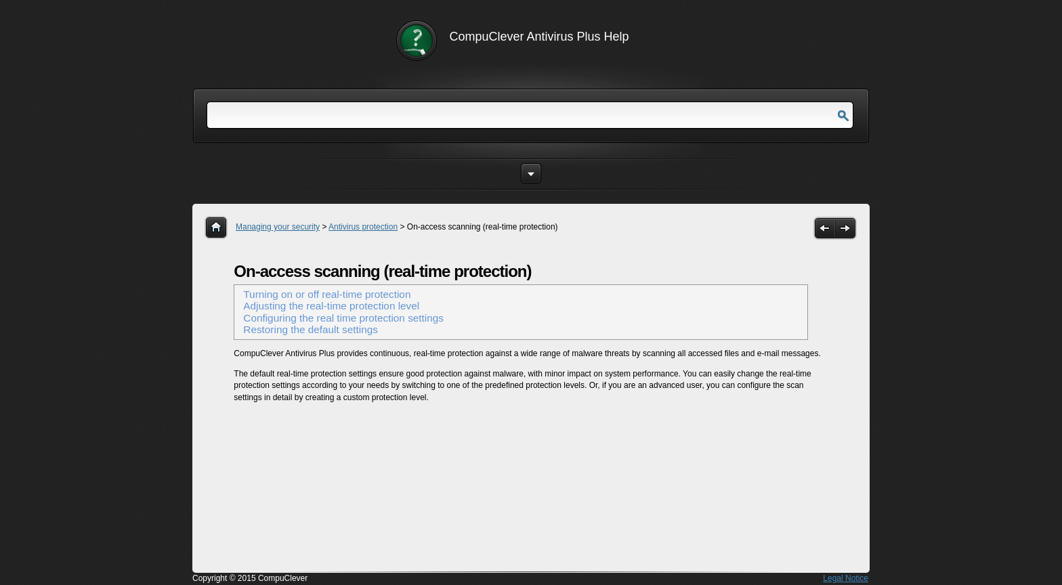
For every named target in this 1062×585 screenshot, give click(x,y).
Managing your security (278, 227)
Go (843, 116)
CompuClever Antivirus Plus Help (539, 36)
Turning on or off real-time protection (326, 294)
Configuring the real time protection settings (343, 318)
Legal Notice (845, 578)
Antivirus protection (363, 227)
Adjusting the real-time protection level (331, 305)
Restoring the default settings (310, 329)
